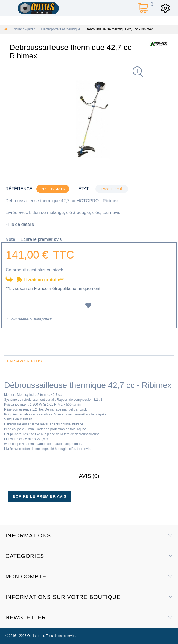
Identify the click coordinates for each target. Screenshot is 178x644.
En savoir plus (24, 361)
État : (84, 188)
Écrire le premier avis (41, 239)
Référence (19, 188)
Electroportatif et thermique (60, 29)
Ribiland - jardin (24, 29)
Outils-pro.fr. (36, 636)
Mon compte (25, 576)
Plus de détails (19, 224)
